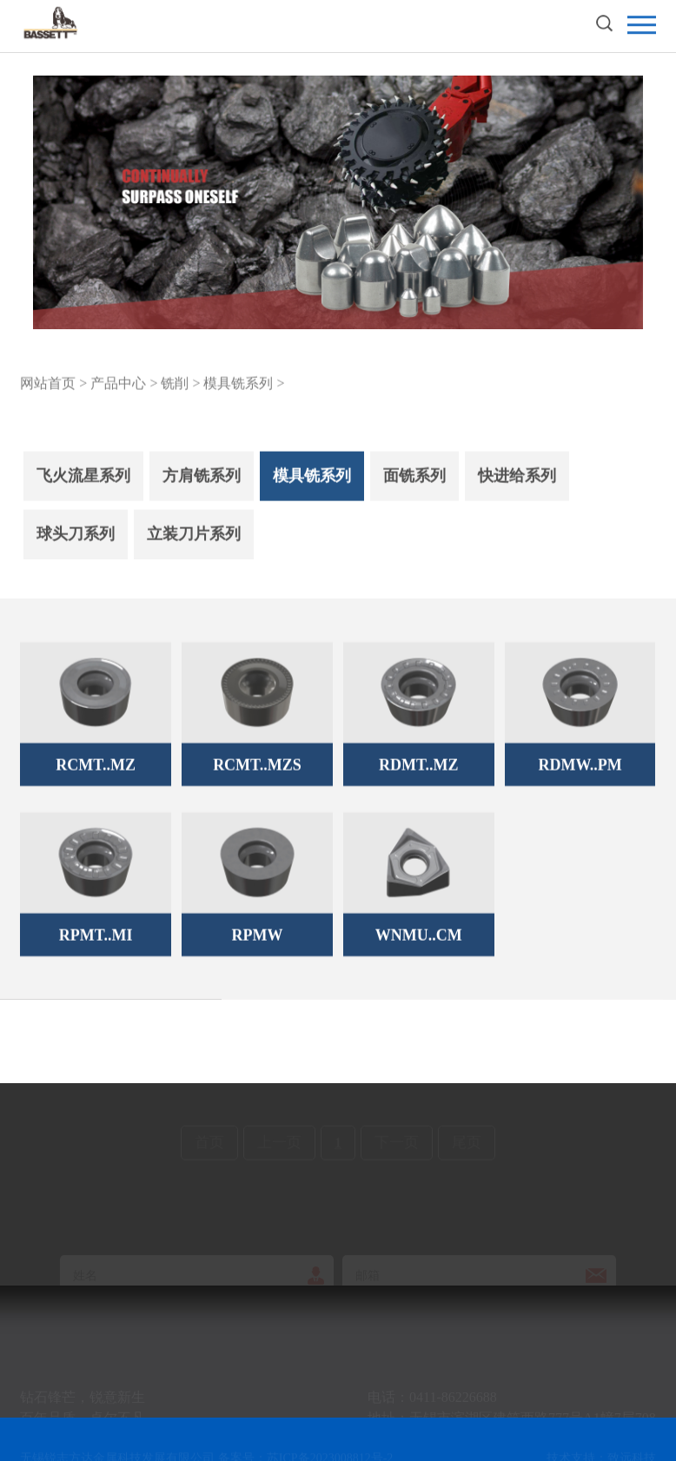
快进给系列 (517, 486)
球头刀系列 (75, 544)
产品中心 (118, 385)
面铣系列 (414, 486)
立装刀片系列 (194, 544)
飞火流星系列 (83, 486)
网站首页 (48, 385)
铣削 (175, 385)
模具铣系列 (312, 486)
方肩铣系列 (201, 486)
